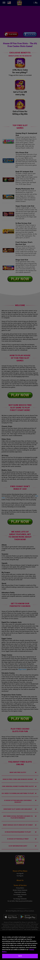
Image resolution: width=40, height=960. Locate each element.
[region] (20, 945)
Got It (20, 956)
